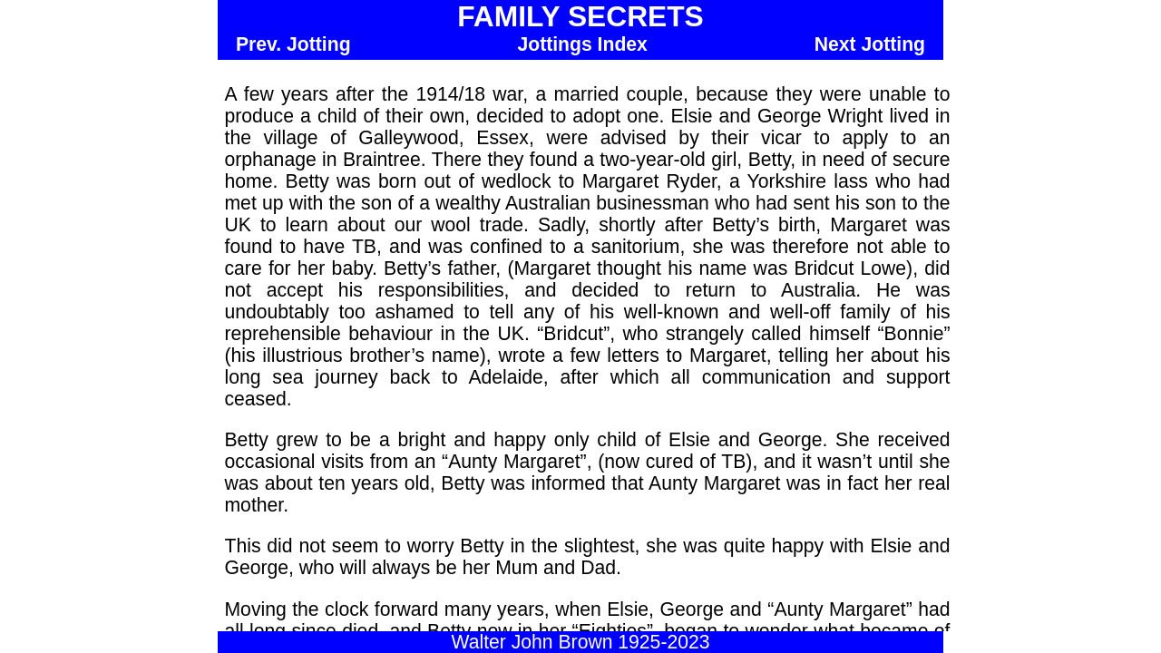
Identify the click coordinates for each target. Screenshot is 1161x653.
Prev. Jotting (293, 44)
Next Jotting (870, 44)
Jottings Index (582, 44)
